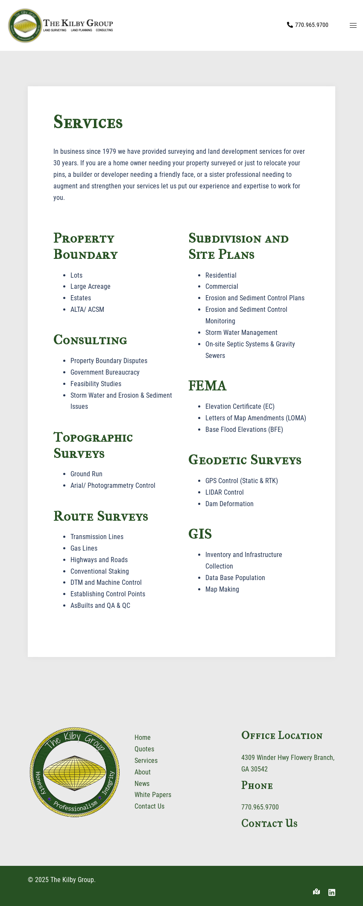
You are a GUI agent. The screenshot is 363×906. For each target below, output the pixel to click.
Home (143, 737)
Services (146, 760)
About (143, 772)
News (142, 784)
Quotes (144, 749)
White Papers (153, 795)
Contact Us (149, 806)
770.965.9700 (260, 807)
